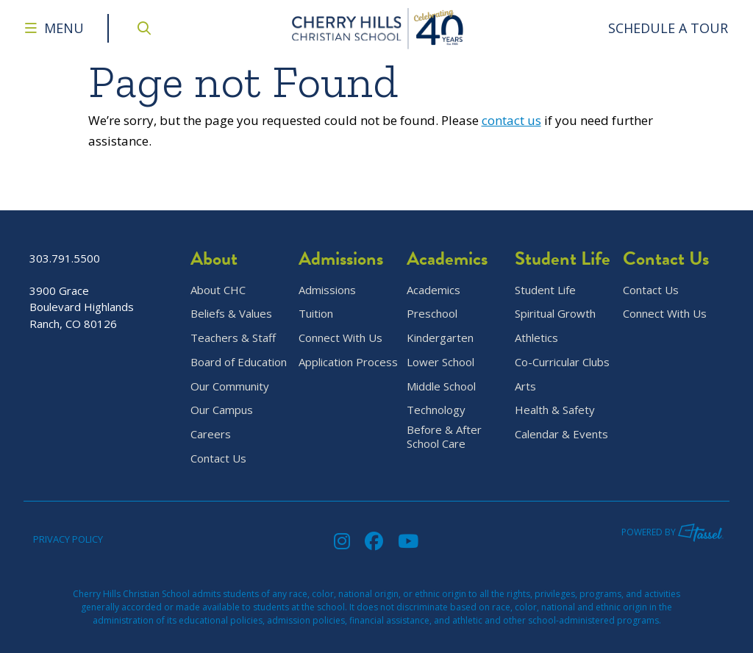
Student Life (545, 290)
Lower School (440, 362)
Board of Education (238, 362)
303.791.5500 (64, 258)
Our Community (229, 386)
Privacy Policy (68, 539)
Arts (525, 386)
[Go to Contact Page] (668, 28)
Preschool (432, 314)
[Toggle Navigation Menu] (54, 28)
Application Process (348, 362)
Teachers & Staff (233, 338)
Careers (210, 434)
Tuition (316, 314)
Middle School (441, 386)
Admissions (327, 290)
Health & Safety (555, 410)
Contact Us (218, 458)
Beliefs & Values (231, 314)
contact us (511, 120)
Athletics (536, 338)
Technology (436, 410)
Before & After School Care (444, 437)
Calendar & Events (561, 434)
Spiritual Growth (555, 314)
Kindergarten (440, 338)
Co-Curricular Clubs (562, 362)
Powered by (672, 532)
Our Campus (221, 410)
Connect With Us (340, 338)
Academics (433, 290)
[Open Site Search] (144, 28)
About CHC (218, 290)
